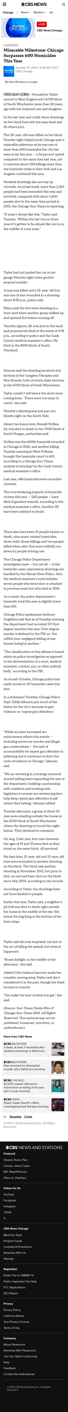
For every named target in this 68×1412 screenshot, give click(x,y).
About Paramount (14, 1344)
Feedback (10, 1368)
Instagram (10, 1206)
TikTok (7, 1212)
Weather (39, 12)
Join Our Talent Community (20, 1356)
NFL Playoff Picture (15, 1171)
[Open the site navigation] (12, 4)
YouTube (9, 1194)
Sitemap (9, 1258)
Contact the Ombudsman (19, 1374)
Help (6, 1362)
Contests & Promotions (18, 1246)
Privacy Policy (12, 1310)
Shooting (15, 1117)
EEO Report (11, 1293)
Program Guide (13, 1241)
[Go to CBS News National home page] (34, 4)
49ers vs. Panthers (15, 1177)
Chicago (8, 12)
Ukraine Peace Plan (15, 1160)
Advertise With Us (15, 1252)
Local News (11, 44)
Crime (28, 1117)
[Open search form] (63, 4)
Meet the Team (13, 1235)
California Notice (14, 1315)
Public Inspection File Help (20, 1281)
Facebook (10, 1200)
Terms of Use (11, 1327)
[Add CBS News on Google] (21, 82)
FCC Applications (14, 1287)
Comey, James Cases (17, 1165)
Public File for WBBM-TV (19, 1275)
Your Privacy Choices (16, 1321)
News (25, 12)
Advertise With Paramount (20, 1350)
